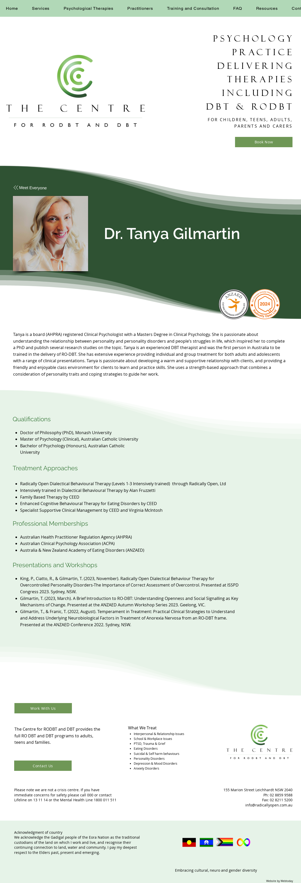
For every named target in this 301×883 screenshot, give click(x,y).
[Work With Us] (43, 708)
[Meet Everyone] (34, 187)
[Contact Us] (43, 766)
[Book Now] (263, 142)
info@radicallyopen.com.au (268, 805)
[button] (41, 8)
